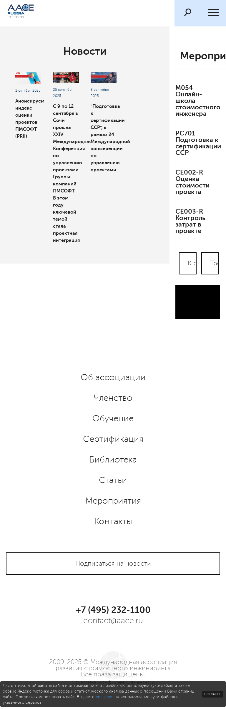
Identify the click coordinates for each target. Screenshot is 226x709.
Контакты (113, 521)
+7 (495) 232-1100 (113, 610)
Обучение (113, 418)
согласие (105, 697)
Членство (113, 398)
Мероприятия (113, 501)
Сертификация (113, 439)
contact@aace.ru (113, 621)
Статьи (113, 480)
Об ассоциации (113, 377)
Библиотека (113, 459)
